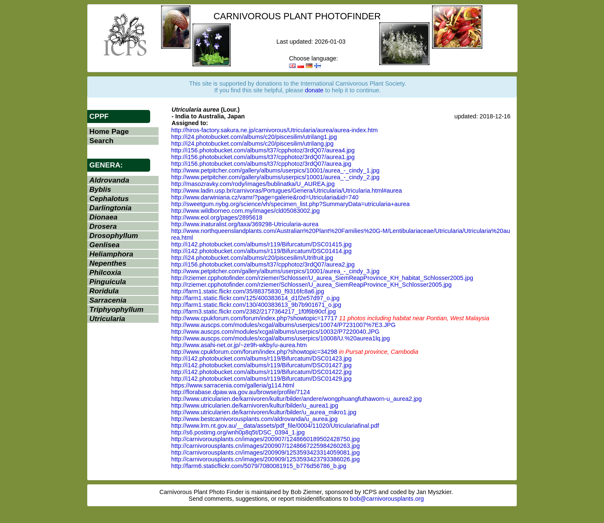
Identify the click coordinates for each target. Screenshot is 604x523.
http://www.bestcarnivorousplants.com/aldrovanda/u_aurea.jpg (254, 419)
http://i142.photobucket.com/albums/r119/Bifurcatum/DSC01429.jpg (261, 378)
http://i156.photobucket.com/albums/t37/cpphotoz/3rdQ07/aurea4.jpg (263, 150)
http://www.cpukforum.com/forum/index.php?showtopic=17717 (254, 318)
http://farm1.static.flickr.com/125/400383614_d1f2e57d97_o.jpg (255, 298)
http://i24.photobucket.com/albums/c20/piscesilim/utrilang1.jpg (254, 136)
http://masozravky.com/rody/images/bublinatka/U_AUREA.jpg (253, 183)
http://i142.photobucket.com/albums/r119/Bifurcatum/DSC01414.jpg (261, 251)
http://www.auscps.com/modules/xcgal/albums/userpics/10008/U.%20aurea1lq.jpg (280, 338)
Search (101, 140)
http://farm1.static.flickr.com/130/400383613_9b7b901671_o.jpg (256, 304)
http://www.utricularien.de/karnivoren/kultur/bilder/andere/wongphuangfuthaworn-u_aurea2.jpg (296, 398)
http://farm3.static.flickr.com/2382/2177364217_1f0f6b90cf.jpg (253, 311)
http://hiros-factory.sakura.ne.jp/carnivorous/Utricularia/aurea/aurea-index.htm (274, 130)
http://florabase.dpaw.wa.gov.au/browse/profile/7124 (240, 392)
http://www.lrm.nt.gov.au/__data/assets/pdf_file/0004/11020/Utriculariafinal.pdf (275, 425)
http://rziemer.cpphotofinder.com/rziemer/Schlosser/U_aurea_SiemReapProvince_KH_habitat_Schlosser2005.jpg (322, 278)
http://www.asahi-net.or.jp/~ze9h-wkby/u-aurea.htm (239, 345)
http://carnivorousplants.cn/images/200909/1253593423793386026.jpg (265, 459)
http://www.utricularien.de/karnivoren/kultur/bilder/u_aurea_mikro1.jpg (264, 412)
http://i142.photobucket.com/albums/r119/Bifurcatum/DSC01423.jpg (261, 358)
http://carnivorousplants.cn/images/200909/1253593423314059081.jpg (265, 452)
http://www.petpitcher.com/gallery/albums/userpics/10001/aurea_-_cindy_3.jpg (275, 271)
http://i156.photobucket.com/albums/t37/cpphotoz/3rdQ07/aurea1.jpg (263, 157)
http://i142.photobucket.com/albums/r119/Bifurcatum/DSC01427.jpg (261, 365)
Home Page (109, 131)
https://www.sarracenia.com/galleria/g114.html (232, 385)
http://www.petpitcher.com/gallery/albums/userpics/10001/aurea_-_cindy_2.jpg (275, 177)
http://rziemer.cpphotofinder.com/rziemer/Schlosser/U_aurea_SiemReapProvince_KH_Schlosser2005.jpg (311, 284)
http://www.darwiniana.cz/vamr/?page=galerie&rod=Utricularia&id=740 (265, 197)
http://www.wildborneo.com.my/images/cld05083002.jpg (245, 210)
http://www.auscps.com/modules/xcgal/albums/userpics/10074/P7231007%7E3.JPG (283, 325)
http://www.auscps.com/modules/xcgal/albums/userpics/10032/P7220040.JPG (275, 331)
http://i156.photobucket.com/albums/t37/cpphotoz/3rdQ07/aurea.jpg (261, 163)
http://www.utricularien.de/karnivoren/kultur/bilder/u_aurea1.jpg (254, 405)
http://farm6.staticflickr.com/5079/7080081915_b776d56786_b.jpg (258, 466)
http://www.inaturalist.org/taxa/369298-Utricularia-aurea (244, 224)
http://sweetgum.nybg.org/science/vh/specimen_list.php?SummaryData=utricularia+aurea (290, 204)
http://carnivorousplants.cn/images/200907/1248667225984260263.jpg (265, 445)
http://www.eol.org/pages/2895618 (217, 217)
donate (314, 90)
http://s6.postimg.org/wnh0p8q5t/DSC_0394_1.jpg (238, 432)
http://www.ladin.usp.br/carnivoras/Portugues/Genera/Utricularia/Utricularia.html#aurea (286, 190)
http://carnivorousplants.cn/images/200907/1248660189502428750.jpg (265, 439)
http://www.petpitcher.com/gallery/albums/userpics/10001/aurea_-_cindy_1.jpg (275, 170)
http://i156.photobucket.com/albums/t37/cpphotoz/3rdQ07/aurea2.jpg (263, 264)
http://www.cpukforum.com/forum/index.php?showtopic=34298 (254, 351)
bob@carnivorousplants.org (387, 498)
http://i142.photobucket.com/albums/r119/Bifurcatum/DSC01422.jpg (261, 372)
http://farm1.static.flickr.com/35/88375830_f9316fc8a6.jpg (247, 291)
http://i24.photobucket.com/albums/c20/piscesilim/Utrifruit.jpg (252, 257)
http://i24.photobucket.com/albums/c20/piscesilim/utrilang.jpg (252, 143)
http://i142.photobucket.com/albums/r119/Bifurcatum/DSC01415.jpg (261, 244)
